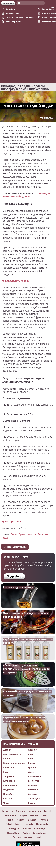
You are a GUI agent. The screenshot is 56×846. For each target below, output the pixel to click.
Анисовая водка (12, 754)
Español (9, 820)
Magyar (23, 815)
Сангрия (32, 794)
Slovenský (39, 828)
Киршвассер (10, 785)
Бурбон (7, 758)
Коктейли (8, 9)
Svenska (28, 837)
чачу (27, 196)
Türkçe (26, 833)
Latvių (18, 824)
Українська (35, 811)
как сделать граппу (17, 280)
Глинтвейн (9, 767)
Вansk (46, 815)
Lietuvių (29, 824)
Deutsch (32, 820)
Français (44, 820)
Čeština (16, 837)
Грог (5, 771)
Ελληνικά (34, 815)
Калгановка (34, 776)
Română (27, 828)
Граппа (32, 767)
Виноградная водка (14, 763)
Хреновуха (34, 798)
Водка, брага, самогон (24, 534)
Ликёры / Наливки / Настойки (18, 17)
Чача (6, 803)
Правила (20, 811)
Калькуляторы (10, 13)
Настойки (8, 794)
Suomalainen (39, 833)
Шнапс (31, 803)
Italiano (21, 820)
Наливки (33, 789)
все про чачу (13, 521)
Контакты (7, 811)
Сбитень (8, 798)
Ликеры (32, 785)
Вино (31, 758)
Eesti (38, 837)
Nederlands (42, 824)
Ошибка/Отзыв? (14, 547)
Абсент (7, 749)
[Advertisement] (28, 52)
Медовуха (8, 789)
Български (10, 815)
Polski (8, 824)
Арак (30, 754)
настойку (17, 196)
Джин (31, 771)
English (47, 811)
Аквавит (32, 749)
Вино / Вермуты (11, 21)
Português (14, 828)
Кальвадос (9, 780)
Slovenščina (13, 833)
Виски (31, 763)
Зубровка (8, 776)
